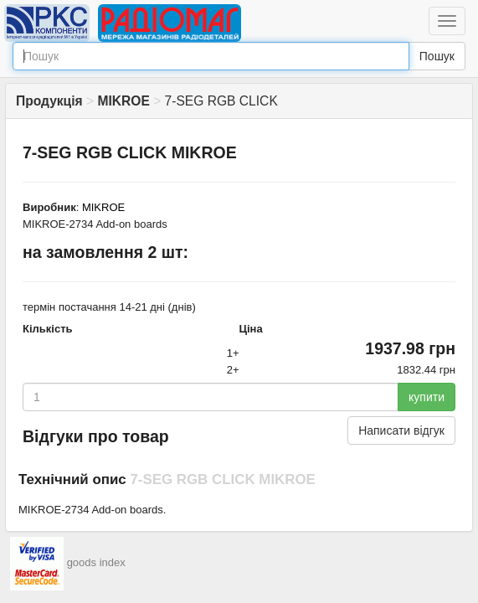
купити (427, 397)
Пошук (437, 56)
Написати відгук (401, 430)
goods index (96, 562)
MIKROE (103, 207)
